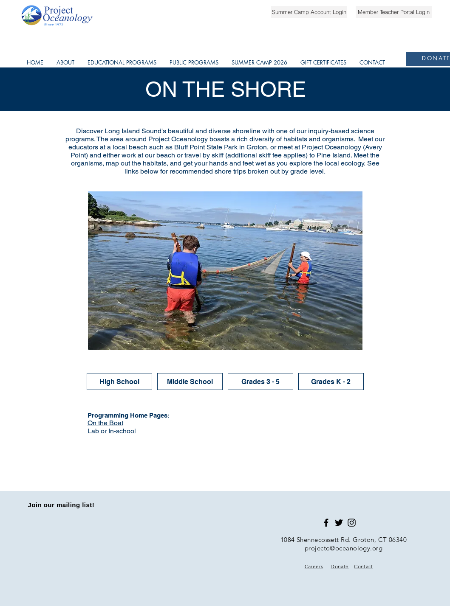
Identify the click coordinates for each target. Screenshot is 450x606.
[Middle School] (190, 381)
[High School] (119, 381)
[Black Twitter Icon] (339, 522)
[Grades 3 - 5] (260, 381)
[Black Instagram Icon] (351, 522)
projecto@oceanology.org (343, 548)
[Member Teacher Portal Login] (394, 12)
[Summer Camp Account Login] (309, 12)
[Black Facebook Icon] (326, 522)
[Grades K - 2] (331, 381)
